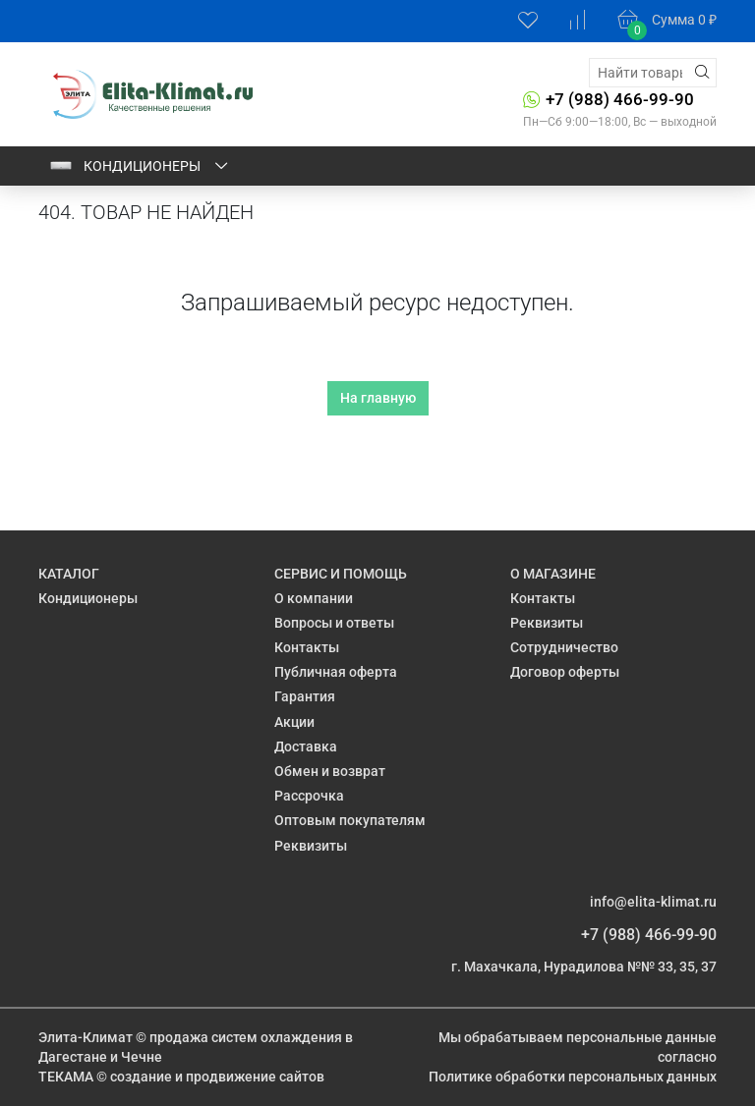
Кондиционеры (139, 166)
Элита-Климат (85, 1037)
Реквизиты (310, 846)
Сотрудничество (564, 647)
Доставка (305, 746)
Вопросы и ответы (334, 623)
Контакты (306, 647)
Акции (294, 722)
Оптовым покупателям (350, 820)
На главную (378, 398)
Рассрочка (309, 795)
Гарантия (304, 696)
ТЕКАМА (65, 1076)
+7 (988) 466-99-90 (620, 99)
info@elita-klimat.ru (653, 902)
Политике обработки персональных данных (573, 1076)
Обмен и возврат (329, 771)
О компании (313, 598)
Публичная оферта (335, 672)
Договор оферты (564, 672)
